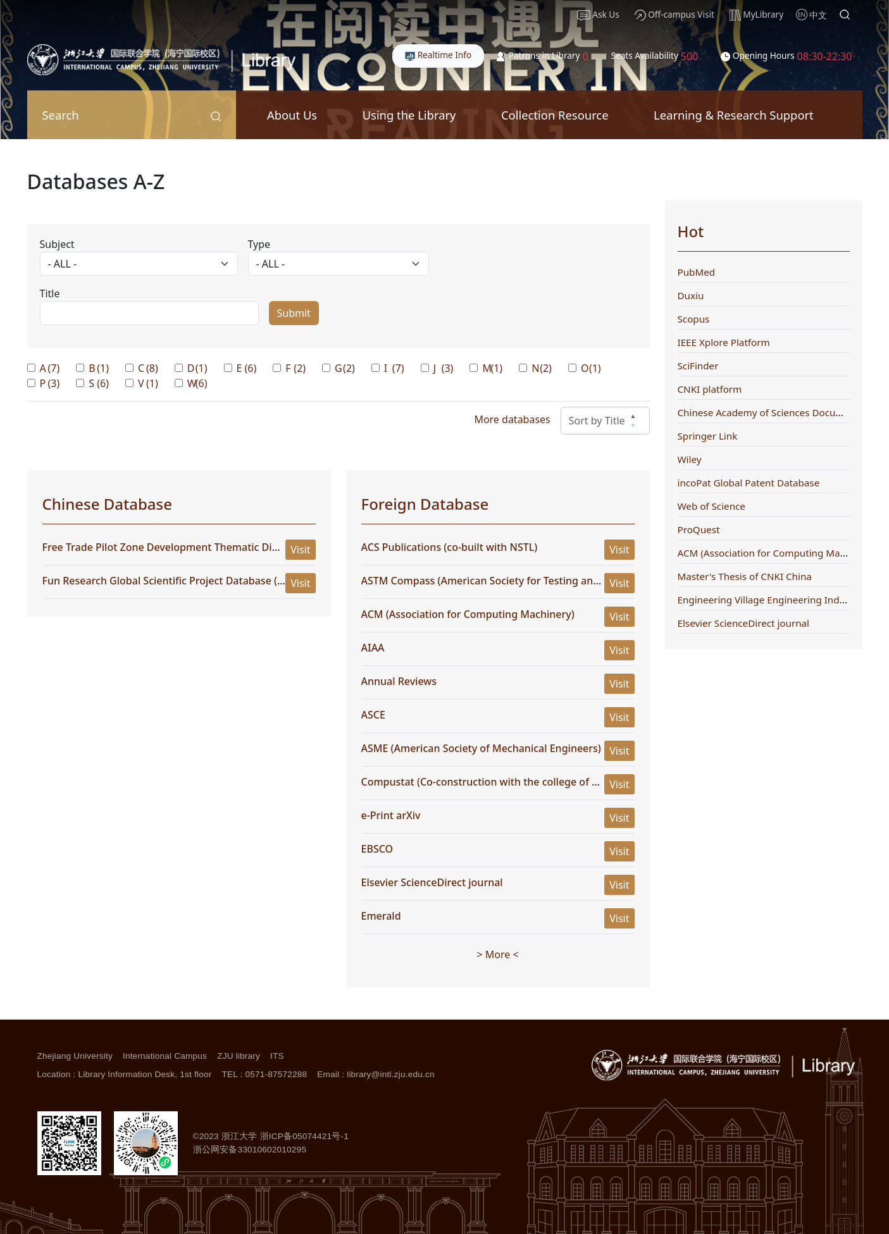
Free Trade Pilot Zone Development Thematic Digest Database (191, 547)
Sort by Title (605, 420)
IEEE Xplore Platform (724, 342)
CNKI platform (710, 389)
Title (50, 293)
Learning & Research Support (734, 115)
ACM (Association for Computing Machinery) (468, 614)
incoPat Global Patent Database (749, 482)
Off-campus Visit (674, 14)
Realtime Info (438, 55)
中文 (818, 15)
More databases (512, 419)
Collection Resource (555, 115)
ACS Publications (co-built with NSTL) (449, 547)
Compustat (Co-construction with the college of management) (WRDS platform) (552, 782)
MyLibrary (756, 14)
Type (259, 244)
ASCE (373, 715)
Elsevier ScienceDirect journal (432, 882)
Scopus (694, 318)
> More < (497, 954)
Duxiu (691, 295)
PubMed (697, 272)
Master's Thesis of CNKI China (745, 576)
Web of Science (711, 506)
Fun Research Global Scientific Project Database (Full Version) (189, 581)
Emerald (381, 916)
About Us (292, 115)
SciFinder (698, 365)
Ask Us (598, 14)
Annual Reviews (399, 681)
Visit (300, 550)
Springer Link (708, 435)
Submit (294, 313)
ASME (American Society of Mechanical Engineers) (481, 748)
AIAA (373, 648)
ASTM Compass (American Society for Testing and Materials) (505, 581)
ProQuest (699, 529)
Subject (57, 244)
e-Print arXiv (391, 815)
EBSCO (377, 849)
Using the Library (409, 115)
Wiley (690, 459)
